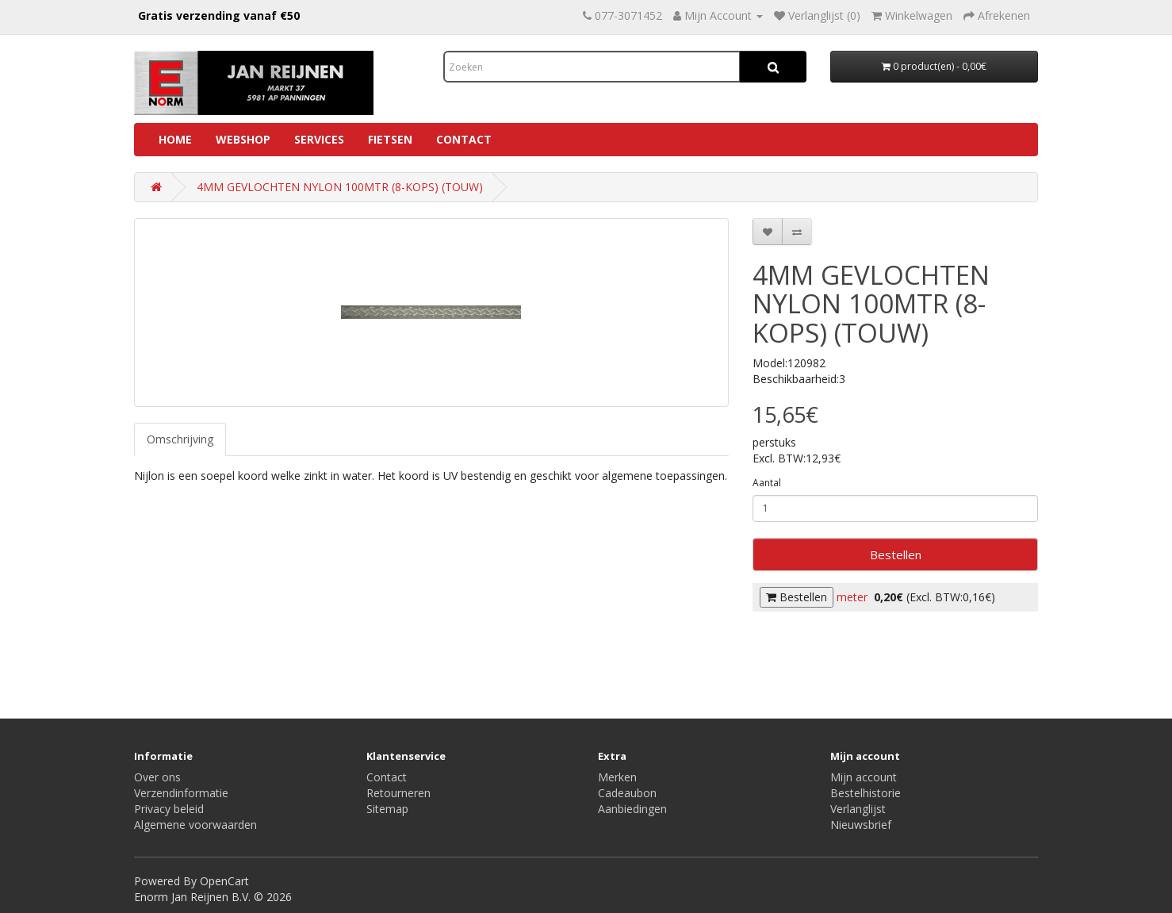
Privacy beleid (169, 808)
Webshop (243, 139)
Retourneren (398, 792)
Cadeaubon (627, 792)
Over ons (157, 776)
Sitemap (387, 808)
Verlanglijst (858, 808)
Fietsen (390, 139)
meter (852, 596)
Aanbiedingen (632, 808)
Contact (464, 139)
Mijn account (863, 776)
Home (175, 139)
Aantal (767, 482)
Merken (617, 776)
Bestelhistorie (865, 792)
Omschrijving (180, 439)
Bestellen (895, 554)
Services (319, 139)
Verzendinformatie (181, 792)
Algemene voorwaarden (195, 824)
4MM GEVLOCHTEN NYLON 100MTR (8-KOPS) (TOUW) (340, 186)
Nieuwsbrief (860, 824)
